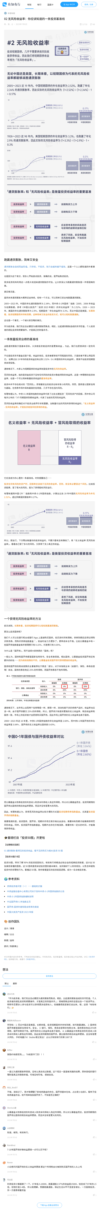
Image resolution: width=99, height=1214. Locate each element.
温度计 (50, 4)
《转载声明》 (30, 959)
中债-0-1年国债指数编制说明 (20, 896)
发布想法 (49, 976)
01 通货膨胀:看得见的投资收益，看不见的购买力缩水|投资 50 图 (33, 850)
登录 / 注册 (88, 4)
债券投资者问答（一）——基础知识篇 (24, 886)
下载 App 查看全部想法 (49, 1205)
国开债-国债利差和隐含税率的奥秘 (23, 906)
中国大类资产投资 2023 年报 (20, 911)
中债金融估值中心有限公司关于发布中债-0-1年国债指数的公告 (35, 891)
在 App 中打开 (69, 4)
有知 (29, 4)
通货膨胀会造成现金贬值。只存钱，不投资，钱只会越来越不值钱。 (35, 266)
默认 (7, 983)
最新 (15, 983)
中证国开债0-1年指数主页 (19, 901)
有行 (39, 4)
